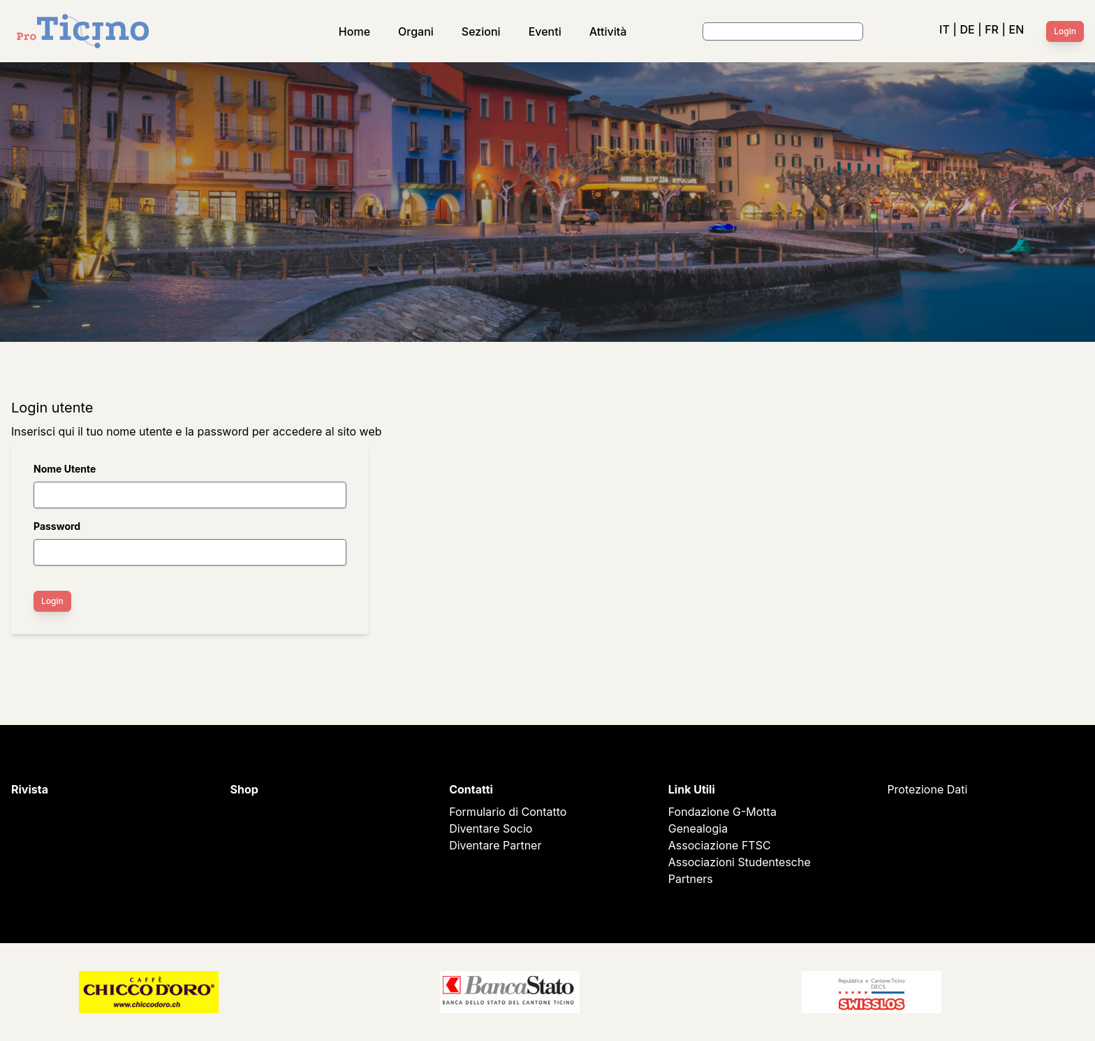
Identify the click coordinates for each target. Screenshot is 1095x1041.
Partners (690, 879)
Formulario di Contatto (507, 812)
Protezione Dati (927, 789)
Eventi (545, 31)
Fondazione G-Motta (722, 812)
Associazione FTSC (719, 845)
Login (1065, 31)
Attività (608, 31)
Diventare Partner (495, 845)
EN (1016, 29)
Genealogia (698, 828)
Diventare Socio (490, 828)
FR (992, 29)
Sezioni (481, 31)
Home (354, 31)
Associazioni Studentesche (739, 862)
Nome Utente (65, 469)
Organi (416, 31)
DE (967, 29)
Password (57, 526)
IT (944, 29)
